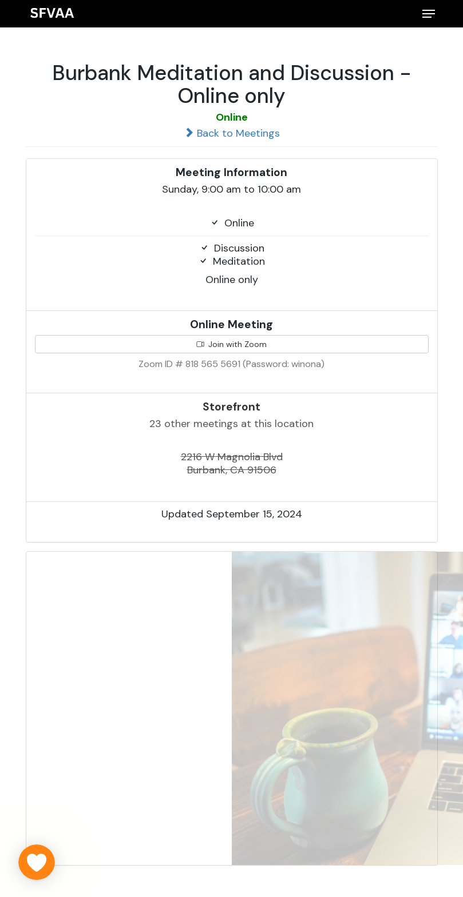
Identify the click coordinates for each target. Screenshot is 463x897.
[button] (428, 13)
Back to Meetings (232, 133)
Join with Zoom (231, 344)
